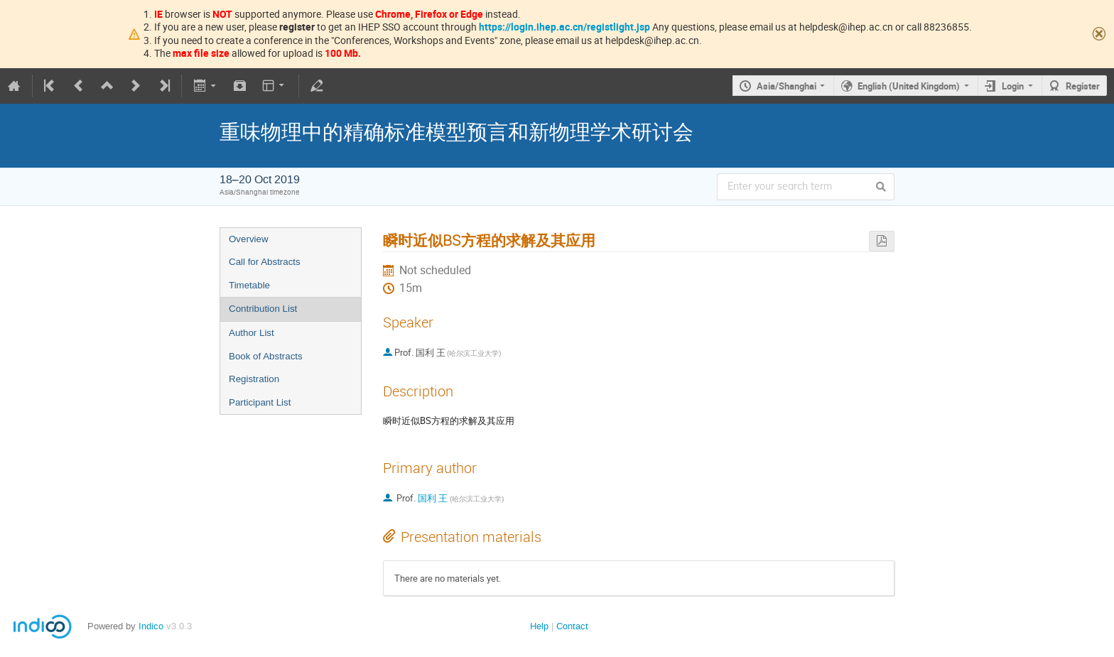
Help (539, 626)
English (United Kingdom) (909, 86)
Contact (572, 626)
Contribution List (263, 308)
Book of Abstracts (266, 356)
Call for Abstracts (265, 261)
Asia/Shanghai (786, 86)
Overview (249, 239)
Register (1083, 86)
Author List (251, 332)
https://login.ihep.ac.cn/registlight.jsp (564, 26)
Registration (254, 379)
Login (1013, 86)
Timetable (249, 285)
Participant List (260, 402)
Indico (151, 626)
